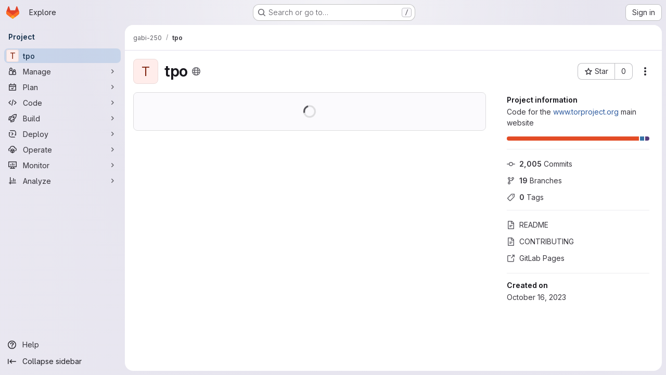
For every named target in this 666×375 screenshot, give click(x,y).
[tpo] (62, 55)
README (527, 224)
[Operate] (62, 149)
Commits (539, 163)
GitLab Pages (536, 258)
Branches (534, 180)
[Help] (62, 345)
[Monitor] (62, 165)
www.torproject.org (586, 111)
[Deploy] (62, 134)
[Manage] (62, 71)
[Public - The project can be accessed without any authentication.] (196, 71)
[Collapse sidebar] (62, 361)
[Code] (62, 102)
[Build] (62, 118)
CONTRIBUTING (540, 241)
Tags (525, 197)
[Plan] (62, 87)
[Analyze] (62, 180)
